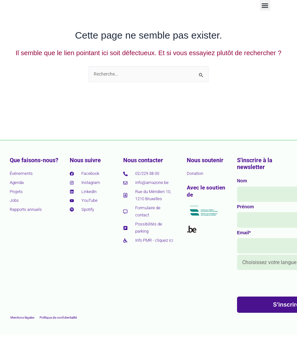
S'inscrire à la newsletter (254, 164)
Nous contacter (143, 160)
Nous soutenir (205, 160)
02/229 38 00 (147, 173)
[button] (265, 13)
